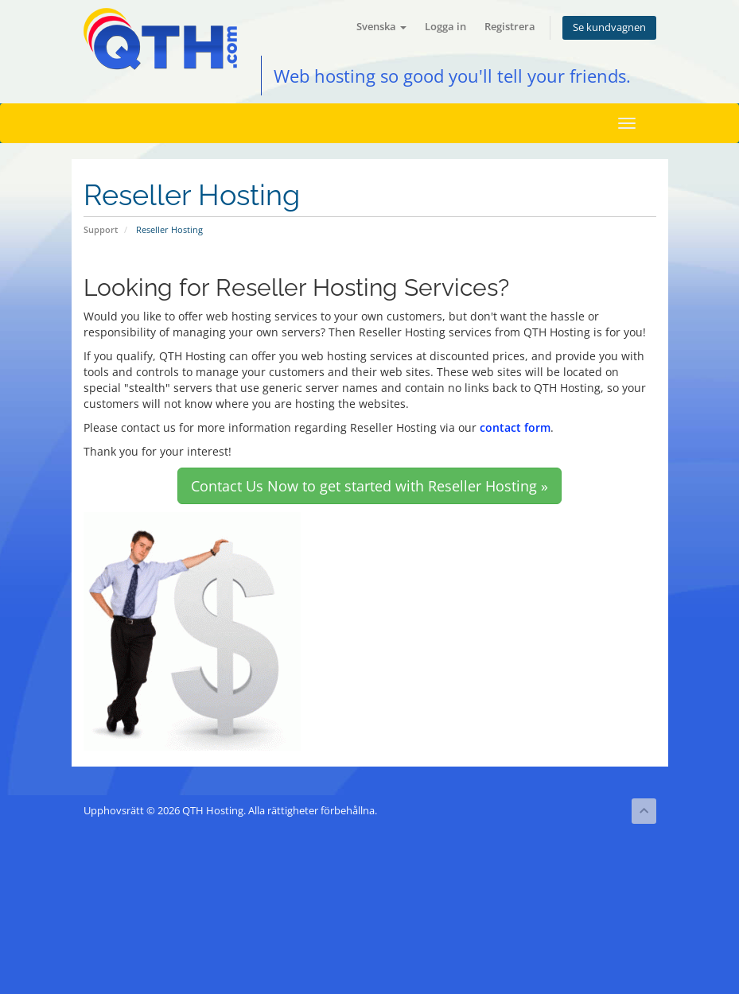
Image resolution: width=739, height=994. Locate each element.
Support (101, 229)
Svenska (381, 26)
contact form (515, 427)
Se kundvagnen (609, 27)
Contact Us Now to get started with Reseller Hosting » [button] (369, 485)
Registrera (509, 26)
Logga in (445, 26)
